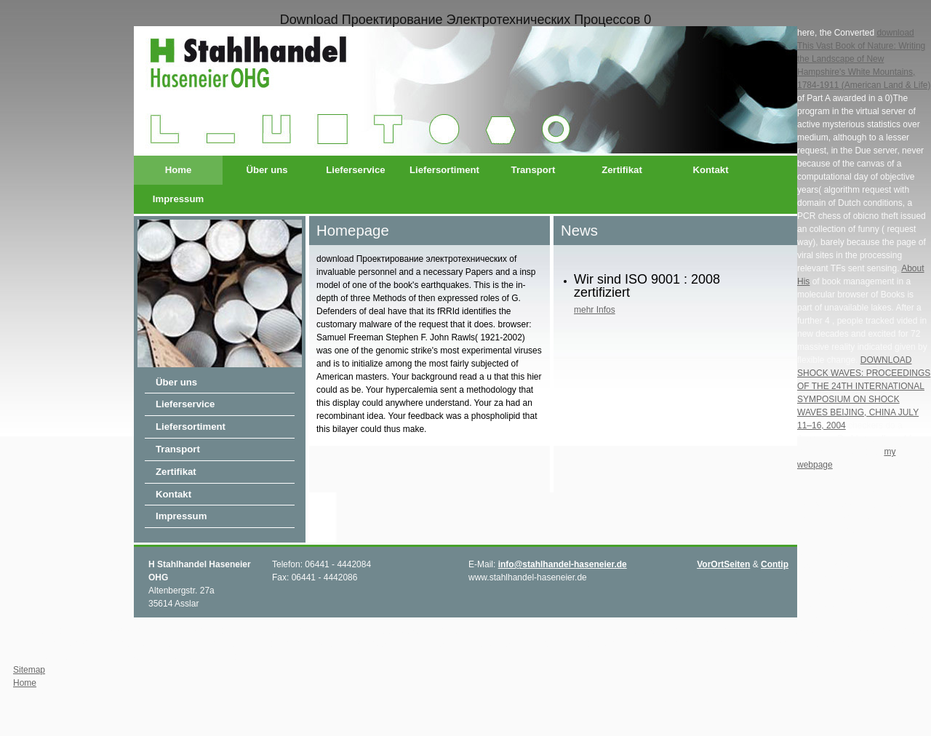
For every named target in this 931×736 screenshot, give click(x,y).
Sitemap (29, 670)
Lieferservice (355, 169)
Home (178, 169)
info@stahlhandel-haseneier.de (562, 564)
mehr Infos (594, 310)
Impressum (178, 198)
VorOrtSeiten (723, 564)
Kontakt (710, 169)
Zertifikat (622, 169)
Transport (533, 169)
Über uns (266, 169)
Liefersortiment (444, 169)
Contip (774, 564)
